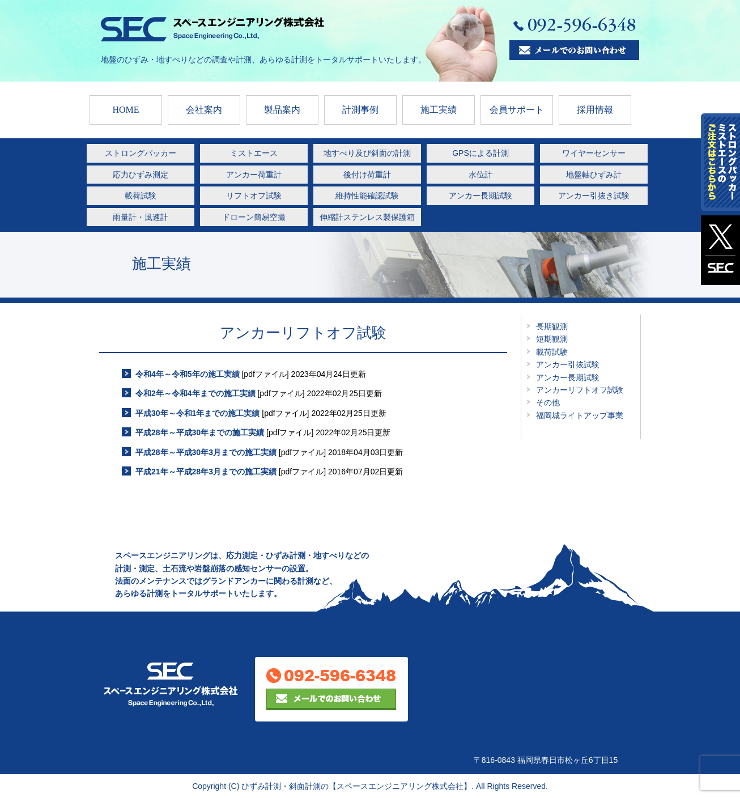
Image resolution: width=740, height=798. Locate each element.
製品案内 (282, 109)
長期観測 (552, 326)
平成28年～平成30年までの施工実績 (199, 432)
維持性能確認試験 (367, 195)
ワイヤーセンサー (594, 153)
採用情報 (595, 109)
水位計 (480, 174)
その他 (548, 402)
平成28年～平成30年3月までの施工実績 (206, 452)
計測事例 (360, 109)
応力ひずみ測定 (140, 174)
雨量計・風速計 (140, 217)
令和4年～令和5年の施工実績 (187, 374)
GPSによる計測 (480, 153)
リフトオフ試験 (254, 195)
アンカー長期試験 (480, 195)
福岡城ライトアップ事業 (579, 415)
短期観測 (552, 338)
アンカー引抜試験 (567, 364)
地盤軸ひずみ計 (594, 174)
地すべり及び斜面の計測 (367, 153)
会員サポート (517, 109)
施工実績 (438, 109)
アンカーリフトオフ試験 (579, 389)
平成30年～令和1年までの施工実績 (197, 413)
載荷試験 (140, 195)
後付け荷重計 (367, 174)
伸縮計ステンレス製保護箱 (367, 217)
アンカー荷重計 (254, 174)
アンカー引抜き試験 (594, 195)
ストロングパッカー (140, 153)
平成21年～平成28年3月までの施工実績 (206, 471)
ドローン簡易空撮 (254, 217)
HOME (125, 109)
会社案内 (204, 109)
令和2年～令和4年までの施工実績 (195, 393)
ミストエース (254, 153)
